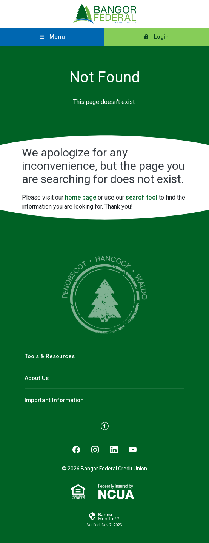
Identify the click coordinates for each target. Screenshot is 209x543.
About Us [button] (37, 378)
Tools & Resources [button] (50, 356)
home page (80, 197)
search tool (141, 197)
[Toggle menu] (52, 37)
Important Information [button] (54, 400)
